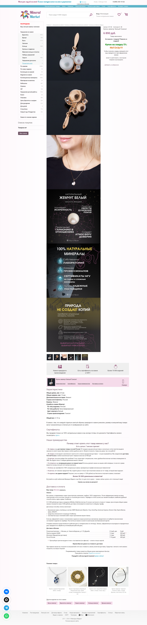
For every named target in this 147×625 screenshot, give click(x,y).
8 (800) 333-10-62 (119, 2)
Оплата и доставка (94, 6)
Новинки (70, 6)
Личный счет (45, 612)
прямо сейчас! (99, 556)
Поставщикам (34, 612)
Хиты (63, 6)
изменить (63, 490)
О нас (103, 6)
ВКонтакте (90, 615)
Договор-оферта (56, 612)
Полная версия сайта (72, 621)
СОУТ (66, 615)
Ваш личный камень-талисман (30, 27)
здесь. (57, 435)
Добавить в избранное (111, 65)
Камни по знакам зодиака (28, 117)
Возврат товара (123, 6)
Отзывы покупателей (88, 612)
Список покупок (25, 123)
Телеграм (74, 615)
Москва (84, 2)
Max (81, 615)
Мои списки (23, 133)
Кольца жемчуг (93, 603)
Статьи (110, 612)
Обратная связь (120, 612)
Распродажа (25, 24)
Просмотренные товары (52, 6)
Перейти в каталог (94, 553)
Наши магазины (80, 6)
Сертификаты (111, 6)
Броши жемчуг (106, 603)
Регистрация (104, 14)
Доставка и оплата (97, 383)
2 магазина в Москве (83, 4)
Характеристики (60, 383)
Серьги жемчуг (80, 603)
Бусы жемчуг (52, 603)
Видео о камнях (58, 615)
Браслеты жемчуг (65, 603)
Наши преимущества (84, 383)
